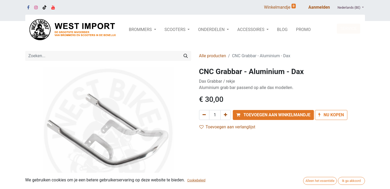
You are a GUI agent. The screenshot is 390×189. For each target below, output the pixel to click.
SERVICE (348, 28)
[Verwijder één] (204, 115)
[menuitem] (282, 29)
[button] (273, 115)
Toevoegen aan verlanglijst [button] (227, 126)
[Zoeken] (185, 56)
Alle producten (212, 55)
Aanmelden (319, 7)
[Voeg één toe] (225, 115)
